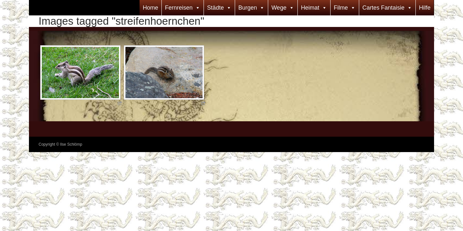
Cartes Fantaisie (383, 7)
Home (150, 7)
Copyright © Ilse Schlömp (60, 144)
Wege (278, 7)
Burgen (247, 7)
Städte (215, 7)
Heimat (310, 7)
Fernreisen (179, 7)
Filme (341, 7)
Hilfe (425, 7)
